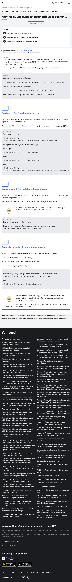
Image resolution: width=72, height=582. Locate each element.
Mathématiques (24, 8)
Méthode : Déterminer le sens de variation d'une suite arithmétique (16, 343)
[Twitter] (23, 577)
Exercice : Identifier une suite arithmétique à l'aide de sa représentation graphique (17, 425)
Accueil (4, 8)
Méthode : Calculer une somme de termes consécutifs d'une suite (52, 517)
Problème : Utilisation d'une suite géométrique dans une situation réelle (53, 429)
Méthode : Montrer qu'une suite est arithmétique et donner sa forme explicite (51, 511)
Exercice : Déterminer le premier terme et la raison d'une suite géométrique (52, 381)
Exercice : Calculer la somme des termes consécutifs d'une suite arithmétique (51, 445)
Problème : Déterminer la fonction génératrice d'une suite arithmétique (18, 515)
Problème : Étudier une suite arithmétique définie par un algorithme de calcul (16, 497)
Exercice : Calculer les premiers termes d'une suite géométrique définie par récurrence (53, 368)
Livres (20, 572)
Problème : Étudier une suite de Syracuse (51, 479)
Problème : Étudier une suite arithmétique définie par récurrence (16, 491)
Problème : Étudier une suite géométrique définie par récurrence (51, 418)
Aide (12, 572)
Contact (4, 572)
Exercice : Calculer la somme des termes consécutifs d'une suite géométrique (51, 456)
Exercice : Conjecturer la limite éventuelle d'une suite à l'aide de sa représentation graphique (18, 399)
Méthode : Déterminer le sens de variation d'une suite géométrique (16, 349)
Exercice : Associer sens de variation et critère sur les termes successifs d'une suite (18, 377)
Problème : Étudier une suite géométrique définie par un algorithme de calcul (51, 423)
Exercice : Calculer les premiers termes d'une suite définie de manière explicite (17, 366)
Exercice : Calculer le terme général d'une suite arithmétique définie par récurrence (18, 475)
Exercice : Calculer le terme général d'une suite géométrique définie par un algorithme (53, 407)
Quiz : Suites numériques (46, 486)
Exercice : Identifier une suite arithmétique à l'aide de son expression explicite (17, 413)
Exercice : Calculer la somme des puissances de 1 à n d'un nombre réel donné (53, 451)
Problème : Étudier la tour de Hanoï (49, 476)
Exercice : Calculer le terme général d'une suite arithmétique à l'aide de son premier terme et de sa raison (18, 468)
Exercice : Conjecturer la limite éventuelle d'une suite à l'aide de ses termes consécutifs (18, 404)
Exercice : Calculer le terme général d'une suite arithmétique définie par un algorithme (18, 480)
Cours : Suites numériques (11, 339)
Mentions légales (32, 572)
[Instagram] (28, 577)
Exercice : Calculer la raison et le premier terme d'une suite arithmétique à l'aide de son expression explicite (18, 448)
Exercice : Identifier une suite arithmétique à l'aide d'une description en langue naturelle (17, 430)
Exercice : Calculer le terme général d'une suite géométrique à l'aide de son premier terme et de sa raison (53, 395)
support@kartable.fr (12, 541)
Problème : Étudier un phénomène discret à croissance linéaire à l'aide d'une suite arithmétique (17, 503)
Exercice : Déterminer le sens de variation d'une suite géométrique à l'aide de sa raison (53, 412)
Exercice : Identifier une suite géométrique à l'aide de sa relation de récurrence (52, 345)
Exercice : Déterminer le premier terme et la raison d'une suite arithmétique (17, 454)
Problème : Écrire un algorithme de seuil (16, 409)
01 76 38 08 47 (60, 3)
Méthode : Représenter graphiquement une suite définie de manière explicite (52, 496)
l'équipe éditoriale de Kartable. (24, 50)
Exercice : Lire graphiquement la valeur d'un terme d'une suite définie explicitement (17, 382)
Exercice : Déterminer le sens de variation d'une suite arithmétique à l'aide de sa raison (18, 486)
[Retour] (4, 3)
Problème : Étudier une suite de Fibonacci (52, 483)
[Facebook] (18, 577)
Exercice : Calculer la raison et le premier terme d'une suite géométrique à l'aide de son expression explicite (53, 374)
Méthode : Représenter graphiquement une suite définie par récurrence (52, 502)
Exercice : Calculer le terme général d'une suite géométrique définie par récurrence (53, 401)
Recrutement (46, 572)
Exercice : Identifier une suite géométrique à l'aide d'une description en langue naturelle (52, 356)
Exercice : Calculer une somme (48, 461)
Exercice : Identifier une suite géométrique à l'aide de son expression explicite (52, 340)
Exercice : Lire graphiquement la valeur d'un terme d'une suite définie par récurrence (17, 388)
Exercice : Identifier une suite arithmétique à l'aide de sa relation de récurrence (17, 419)
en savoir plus (62, 315)
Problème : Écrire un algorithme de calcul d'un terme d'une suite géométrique (53, 434)
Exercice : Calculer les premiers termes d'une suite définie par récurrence (17, 371)
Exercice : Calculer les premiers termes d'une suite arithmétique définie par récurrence (17, 441)
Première (13, 8)
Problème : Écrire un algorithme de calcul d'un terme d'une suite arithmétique (18, 510)
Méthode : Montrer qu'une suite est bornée (52, 507)
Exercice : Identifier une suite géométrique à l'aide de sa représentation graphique (52, 351)
